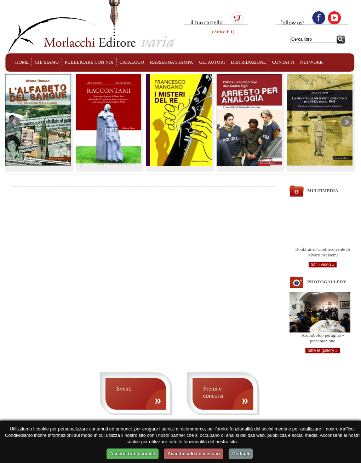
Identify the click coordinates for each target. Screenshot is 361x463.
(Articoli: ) (222, 31)
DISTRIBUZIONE (248, 62)
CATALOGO (132, 62)
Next (346, 122)
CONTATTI (283, 62)
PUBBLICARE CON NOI (89, 62)
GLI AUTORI (212, 62)
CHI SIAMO (47, 62)
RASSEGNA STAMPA (171, 62)
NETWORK (311, 62)
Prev (14, 122)
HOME (22, 62)
